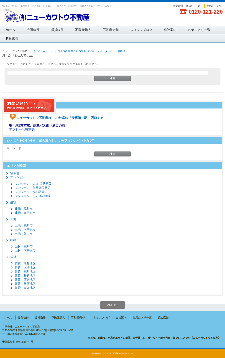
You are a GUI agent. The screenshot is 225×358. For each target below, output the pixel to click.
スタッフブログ (141, 30)
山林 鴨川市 (24, 246)
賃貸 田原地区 (25, 283)
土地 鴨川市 (24, 225)
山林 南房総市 (25, 250)
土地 (13, 219)
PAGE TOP (112, 305)
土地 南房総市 (25, 229)
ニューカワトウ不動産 (14, 51)
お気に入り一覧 (199, 30)
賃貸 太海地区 (25, 267)
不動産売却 (111, 30)
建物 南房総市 (25, 212)
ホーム (10, 30)
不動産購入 (83, 30)
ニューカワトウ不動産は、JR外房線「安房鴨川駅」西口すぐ (56, 118)
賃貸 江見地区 (25, 263)
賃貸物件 (57, 30)
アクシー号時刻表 (22, 129)
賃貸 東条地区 (25, 288)
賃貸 (13, 257)
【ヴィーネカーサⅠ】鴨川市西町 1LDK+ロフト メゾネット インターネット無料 (78, 51)
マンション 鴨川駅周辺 (31, 192)
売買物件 (33, 30)
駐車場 (14, 173)
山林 (13, 240)
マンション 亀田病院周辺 (32, 187)
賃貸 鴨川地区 (25, 271)
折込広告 (12, 38)
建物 (13, 202)
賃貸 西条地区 (25, 279)
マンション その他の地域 (32, 196)
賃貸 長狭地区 (25, 275)
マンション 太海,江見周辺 (33, 183)
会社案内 (170, 30)
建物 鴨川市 (24, 208)
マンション (17, 177)
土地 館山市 (24, 233)
